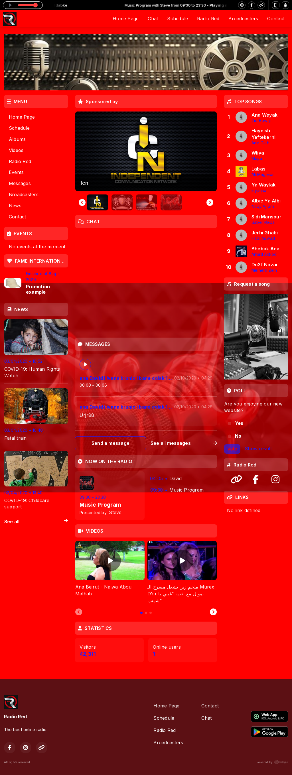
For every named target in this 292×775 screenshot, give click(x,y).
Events (16, 172)
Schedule (177, 18)
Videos (16, 150)
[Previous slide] (78, 612)
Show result (258, 448)
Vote (232, 449)
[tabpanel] (110, 572)
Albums (17, 139)
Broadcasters (243, 18)
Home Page (126, 18)
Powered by (272, 762)
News (15, 205)
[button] (97, 202)
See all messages (184, 443)
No (238, 436)
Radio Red (208, 18)
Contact (276, 18)
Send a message (110, 443)
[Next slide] (209, 202)
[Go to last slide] (82, 202)
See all (36, 521)
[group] (146, 151)
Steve (115, 512)
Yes (239, 423)
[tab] (141, 613)
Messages (20, 183)
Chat (153, 18)
